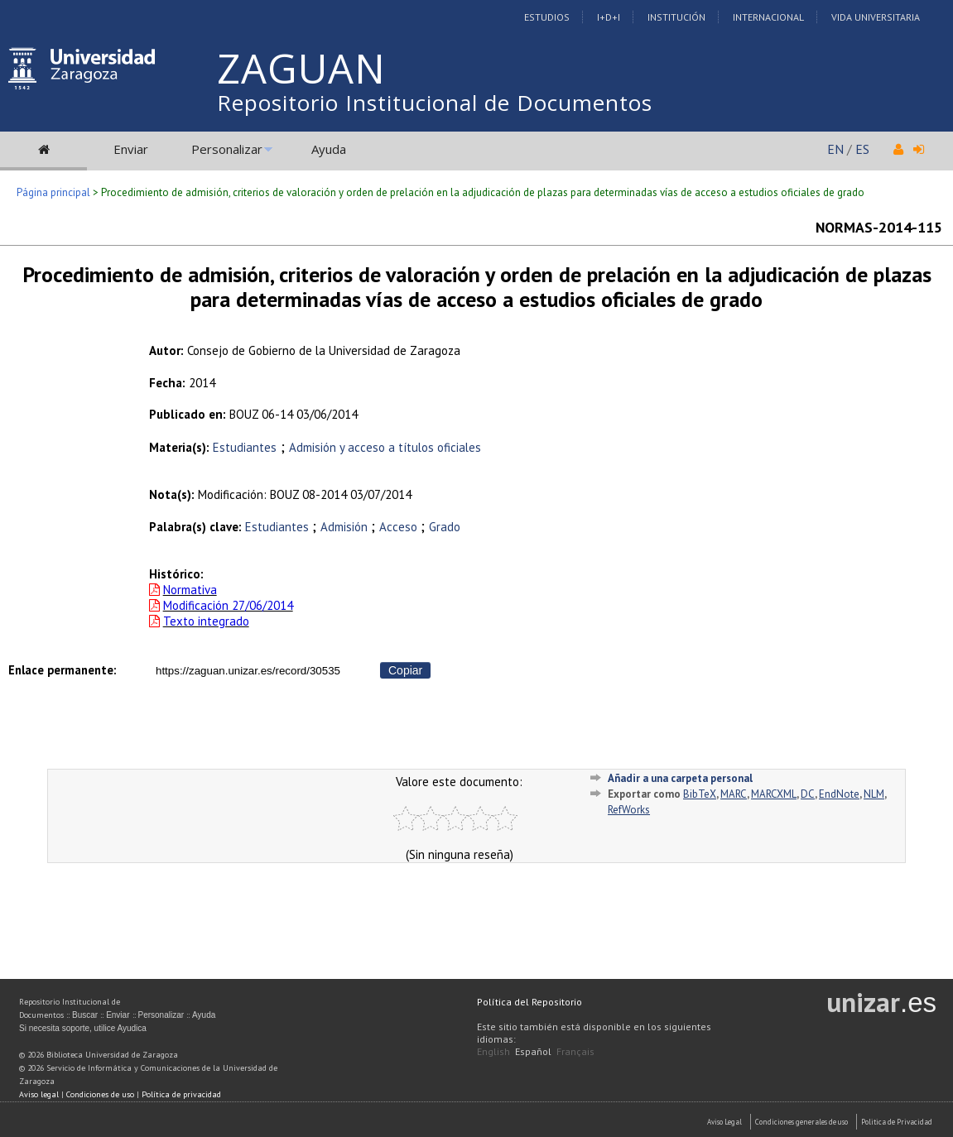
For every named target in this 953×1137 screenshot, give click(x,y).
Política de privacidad (181, 1094)
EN (835, 149)
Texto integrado (206, 621)
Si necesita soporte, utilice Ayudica (83, 1028)
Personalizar (226, 149)
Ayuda (328, 149)
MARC (733, 794)
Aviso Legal (724, 1121)
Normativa (190, 589)
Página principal (53, 192)
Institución (676, 17)
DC (808, 794)
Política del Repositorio (529, 1001)
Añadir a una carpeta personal (680, 778)
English (493, 1051)
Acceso (400, 527)
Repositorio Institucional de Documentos (434, 103)
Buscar (85, 1014)
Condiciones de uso (100, 1094)
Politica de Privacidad (896, 1121)
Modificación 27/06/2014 (228, 605)
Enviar (130, 149)
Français (575, 1051)
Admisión (345, 527)
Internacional (768, 17)
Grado (444, 527)
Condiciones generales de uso (801, 1121)
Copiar (405, 670)
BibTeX (699, 794)
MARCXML (774, 794)
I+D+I (608, 17)
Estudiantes (245, 447)
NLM (874, 794)
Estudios (547, 17)
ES (862, 149)
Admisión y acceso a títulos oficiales (385, 447)
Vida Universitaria (875, 17)
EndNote (839, 794)
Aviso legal (39, 1094)
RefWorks (629, 810)
